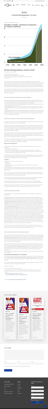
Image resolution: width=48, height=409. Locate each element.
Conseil (19, 386)
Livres (19, 389)
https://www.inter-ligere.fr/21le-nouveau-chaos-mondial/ (14, 273)
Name (5, 361)
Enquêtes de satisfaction (8, 393)
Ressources (20, 393)
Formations (20, 387)
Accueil (5, 22)
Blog (18, 391)
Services (19, 384)
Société (32, 396)
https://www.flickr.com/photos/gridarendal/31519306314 (17, 279)
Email (19, 361)
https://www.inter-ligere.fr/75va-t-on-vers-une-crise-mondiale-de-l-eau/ (16, 274)
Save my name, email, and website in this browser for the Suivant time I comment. (17, 366)
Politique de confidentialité (9, 384)
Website (32, 361)
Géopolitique (24, 12)
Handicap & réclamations (8, 391)
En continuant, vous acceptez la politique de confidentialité (36, 400)
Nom (32, 389)
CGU (5, 389)
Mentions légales (7, 386)
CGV (5, 387)
